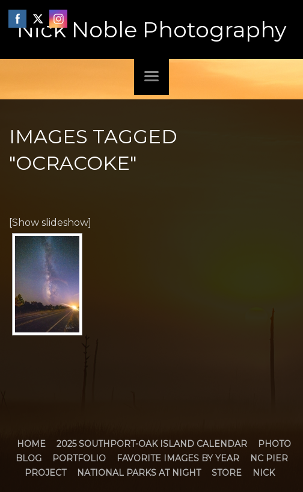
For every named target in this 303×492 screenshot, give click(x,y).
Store (227, 472)
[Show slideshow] (50, 222)
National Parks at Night (139, 472)
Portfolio (79, 458)
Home (31, 443)
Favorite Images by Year (178, 458)
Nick (263, 472)
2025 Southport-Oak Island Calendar (152, 443)
